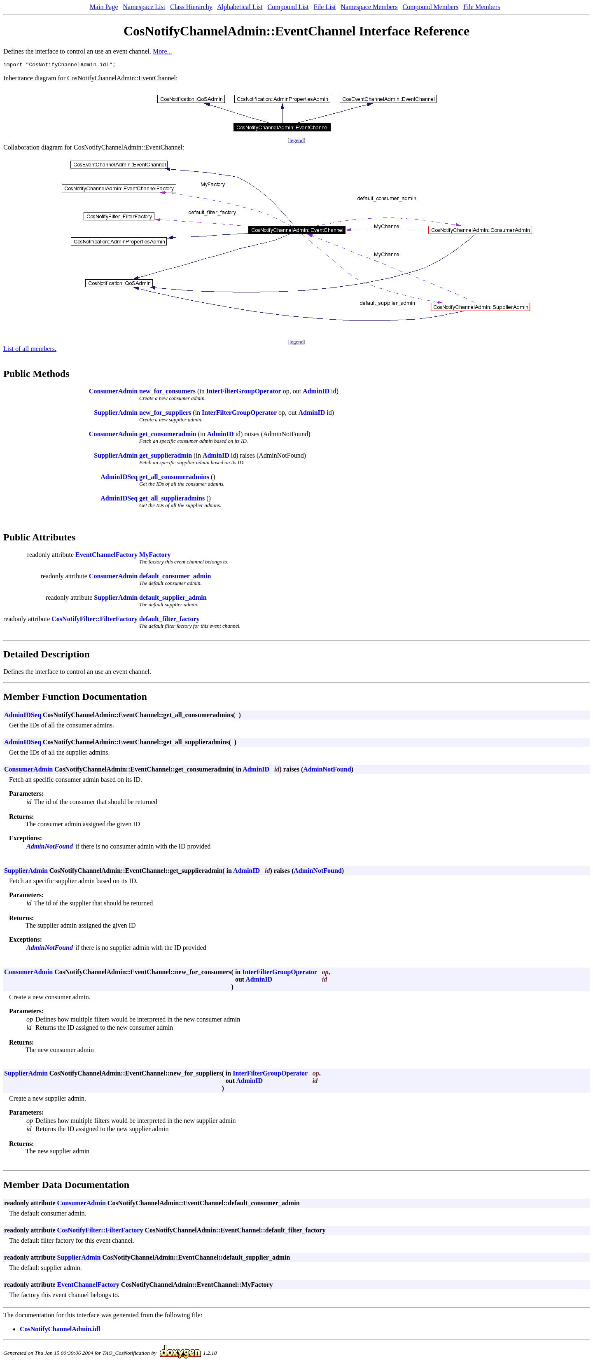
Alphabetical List (240, 6)
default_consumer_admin (175, 577)
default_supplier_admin (173, 598)
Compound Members (431, 6)
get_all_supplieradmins (172, 499)
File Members (481, 6)
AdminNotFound (327, 770)
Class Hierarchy (191, 6)
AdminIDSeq (119, 478)
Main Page (104, 6)
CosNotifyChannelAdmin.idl (60, 1330)
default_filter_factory (169, 620)
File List (325, 6)
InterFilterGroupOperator (243, 392)
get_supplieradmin (165, 456)
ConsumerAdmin (113, 392)
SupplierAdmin (116, 413)
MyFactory (154, 555)
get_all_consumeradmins (174, 478)
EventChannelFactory (106, 555)
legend (296, 141)
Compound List (288, 6)
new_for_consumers (167, 392)
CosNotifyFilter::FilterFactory (94, 620)
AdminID (316, 392)
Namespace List (144, 6)
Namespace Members (369, 6)
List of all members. (29, 349)
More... (162, 51)
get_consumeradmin (167, 435)
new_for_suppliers (165, 413)
